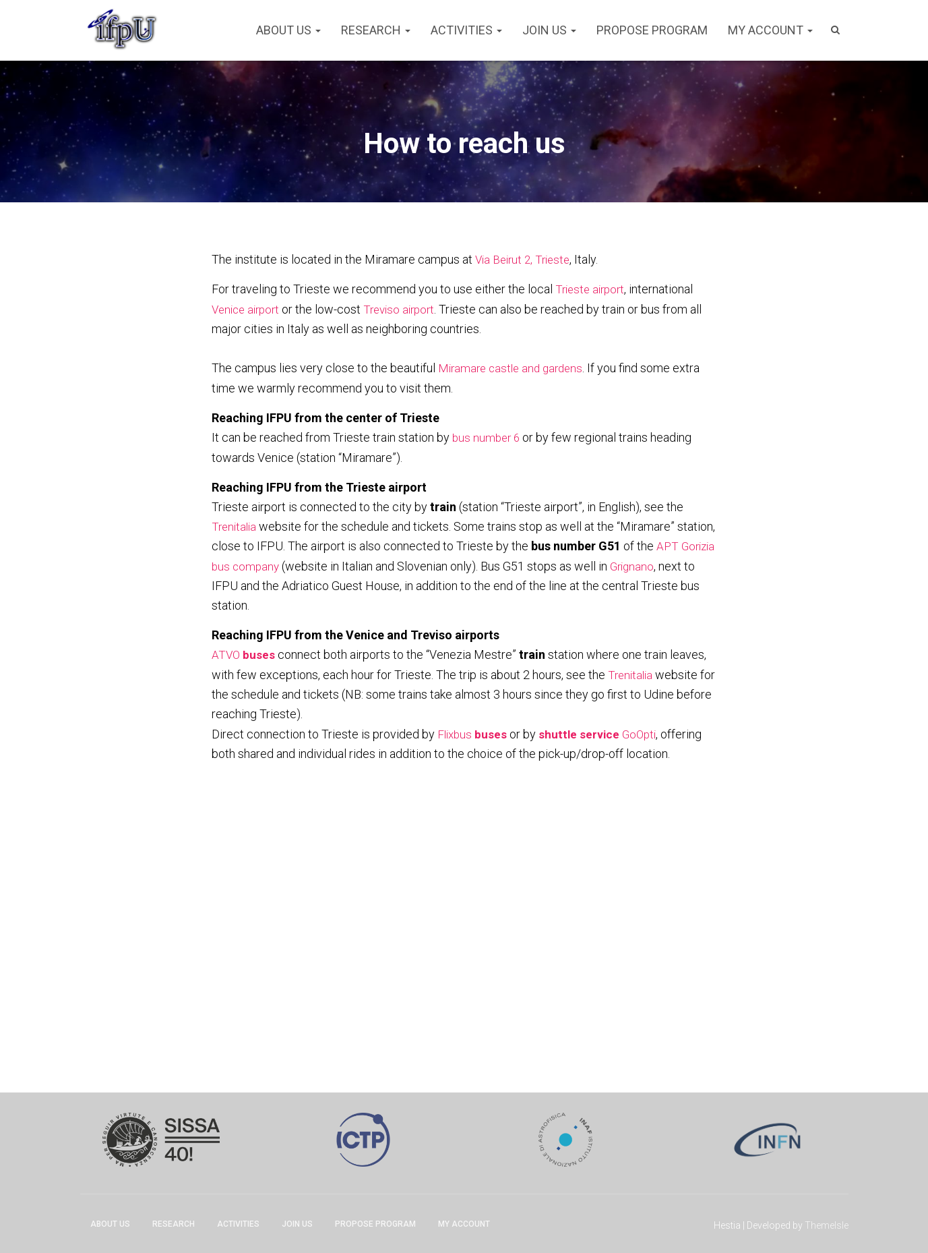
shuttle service (582, 731)
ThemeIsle (826, 1223)
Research (375, 30)
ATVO (244, 653)
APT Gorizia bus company (279, 565)
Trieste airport (592, 289)
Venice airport (248, 308)
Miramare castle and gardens (514, 368)
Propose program (652, 30)
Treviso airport (407, 308)
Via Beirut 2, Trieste (525, 259)
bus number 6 (487, 437)
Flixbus (473, 731)
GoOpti (642, 731)
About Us (288, 30)
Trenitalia (235, 525)
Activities (466, 30)
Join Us (549, 30)
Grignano (235, 584)
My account (770, 30)
